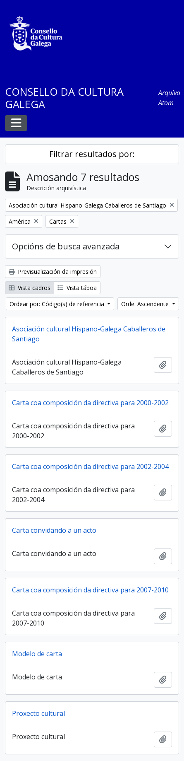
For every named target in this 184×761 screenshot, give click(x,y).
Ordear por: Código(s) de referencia (58, 304)
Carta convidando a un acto (54, 530)
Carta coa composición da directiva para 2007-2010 (90, 589)
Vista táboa (77, 288)
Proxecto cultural (38, 713)
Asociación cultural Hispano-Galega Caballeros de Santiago (88, 333)
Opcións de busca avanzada (65, 246)
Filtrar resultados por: (92, 153)
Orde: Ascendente (145, 304)
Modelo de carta (37, 653)
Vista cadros (29, 288)
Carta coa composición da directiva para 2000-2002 (90, 402)
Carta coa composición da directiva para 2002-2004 (90, 466)
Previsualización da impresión (53, 271)
